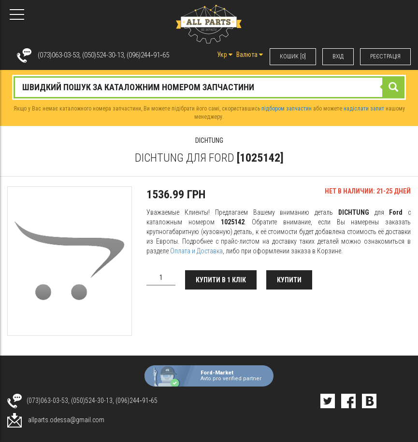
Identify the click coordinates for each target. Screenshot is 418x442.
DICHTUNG (209, 140)
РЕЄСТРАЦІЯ (385, 56)
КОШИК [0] (293, 56)
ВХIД (338, 56)
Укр (224, 54)
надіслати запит (364, 108)
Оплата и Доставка (196, 251)
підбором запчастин (286, 108)
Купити (289, 280)
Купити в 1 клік (221, 280)
